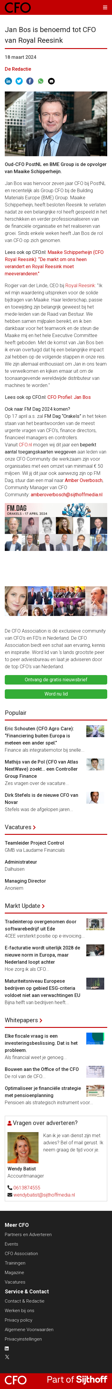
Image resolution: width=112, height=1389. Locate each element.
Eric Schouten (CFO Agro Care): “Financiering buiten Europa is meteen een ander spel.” (39, 736)
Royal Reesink (80, 285)
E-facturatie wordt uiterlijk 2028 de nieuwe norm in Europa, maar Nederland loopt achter (42, 955)
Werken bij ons (19, 1310)
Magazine (14, 1272)
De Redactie (18, 69)
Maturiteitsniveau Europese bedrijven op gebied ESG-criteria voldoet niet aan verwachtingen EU (42, 988)
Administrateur (21, 862)
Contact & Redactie (25, 1301)
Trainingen (15, 1263)
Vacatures (18, 827)
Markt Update (22, 905)
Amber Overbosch (83, 480)
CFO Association (21, 1253)
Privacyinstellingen (23, 1339)
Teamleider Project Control (34, 843)
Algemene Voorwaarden (29, 1329)
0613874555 (26, 1188)
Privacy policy (18, 1320)
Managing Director (25, 881)
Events (11, 1244)
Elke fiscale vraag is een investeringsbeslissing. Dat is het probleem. (41, 1043)
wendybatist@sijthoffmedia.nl (44, 1195)
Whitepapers (21, 1020)
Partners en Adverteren (28, 1234)
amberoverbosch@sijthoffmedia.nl (66, 494)
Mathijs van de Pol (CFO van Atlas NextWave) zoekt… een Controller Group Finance (41, 769)
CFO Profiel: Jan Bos (69, 397)
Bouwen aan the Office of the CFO (42, 1069)
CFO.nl (25, 445)
